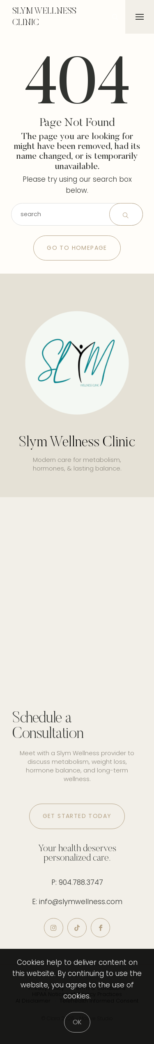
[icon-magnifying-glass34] (115, 17)
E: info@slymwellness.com (77, 902)
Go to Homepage (77, 248)
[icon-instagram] (53, 927)
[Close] (77, 1022)
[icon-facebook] (100, 927)
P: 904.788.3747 (77, 882)
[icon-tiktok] (77, 927)
